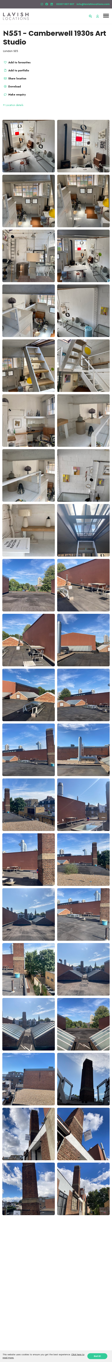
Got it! (97, 1356)
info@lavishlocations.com (93, 4)
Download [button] (12, 86)
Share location (14, 78)
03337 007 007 (65, 4)
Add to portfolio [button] (16, 70)
